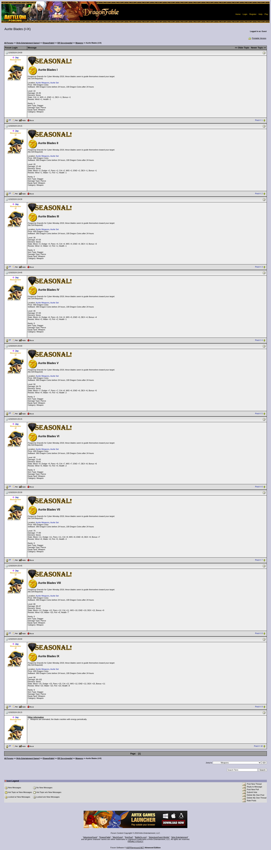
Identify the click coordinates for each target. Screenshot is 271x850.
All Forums (8, 43)
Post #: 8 (259, 633)
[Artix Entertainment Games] (28, 43)
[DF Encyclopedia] (64, 43)
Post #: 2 (259, 193)
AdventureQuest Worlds (159, 837)
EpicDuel (129, 837)
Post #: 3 (259, 267)
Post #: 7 (259, 560)
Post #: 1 (259, 120)
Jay (16, 57)
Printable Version (257, 38)
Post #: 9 (259, 707)
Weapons (79, 43)
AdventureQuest (90, 837)
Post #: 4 (259, 340)
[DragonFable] (48, 43)
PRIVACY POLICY (135, 841)
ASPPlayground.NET (135, 848)
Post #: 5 (259, 413)
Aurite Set (54, 83)
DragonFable (105, 837)
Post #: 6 (259, 487)
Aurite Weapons (42, 83)
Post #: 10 (258, 746)
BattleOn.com (141, 837)
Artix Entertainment (179, 837)
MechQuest (118, 837)
